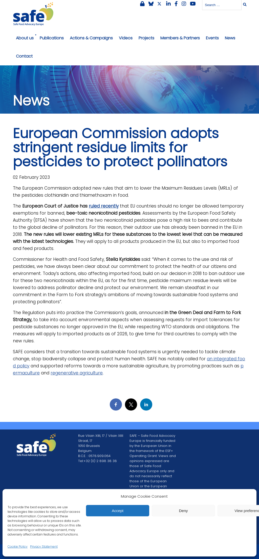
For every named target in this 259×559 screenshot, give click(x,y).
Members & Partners (180, 38)
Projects (146, 38)
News (230, 38)
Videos (126, 38)
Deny (183, 511)
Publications (52, 38)
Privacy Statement (44, 546)
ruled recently (104, 206)
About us (25, 38)
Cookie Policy (18, 546)
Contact (24, 56)
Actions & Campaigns (91, 38)
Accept (117, 511)
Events (212, 38)
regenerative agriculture (77, 373)
